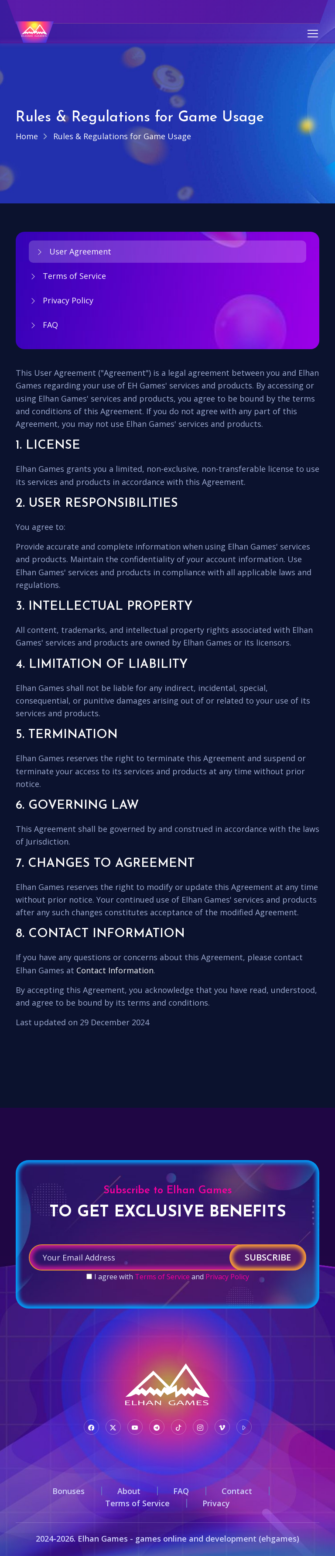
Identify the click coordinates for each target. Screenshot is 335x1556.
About (128, 1491)
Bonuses (68, 1491)
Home (27, 136)
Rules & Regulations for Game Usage (122, 136)
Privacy (216, 1503)
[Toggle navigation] (312, 33)
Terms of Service (67, 276)
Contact (237, 1491)
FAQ (43, 324)
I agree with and (171, 1276)
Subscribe (268, 1257)
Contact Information (115, 970)
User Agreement (73, 251)
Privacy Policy (61, 300)
